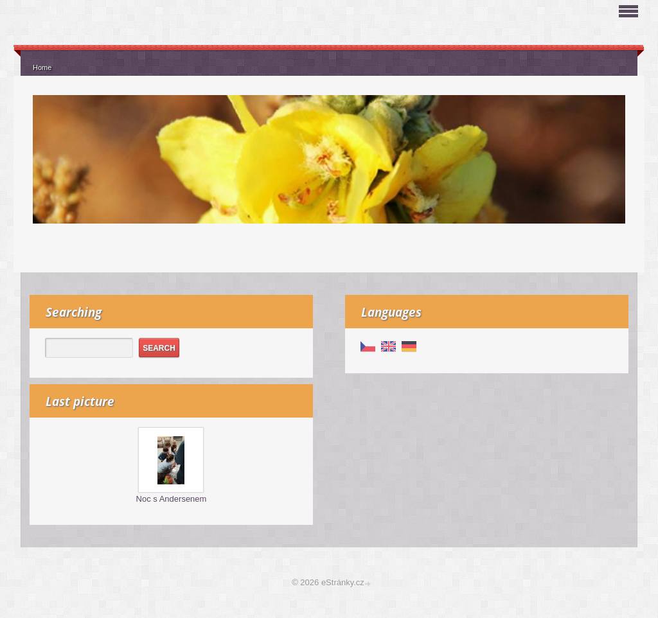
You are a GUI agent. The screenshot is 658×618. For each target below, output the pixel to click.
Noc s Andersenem (171, 499)
